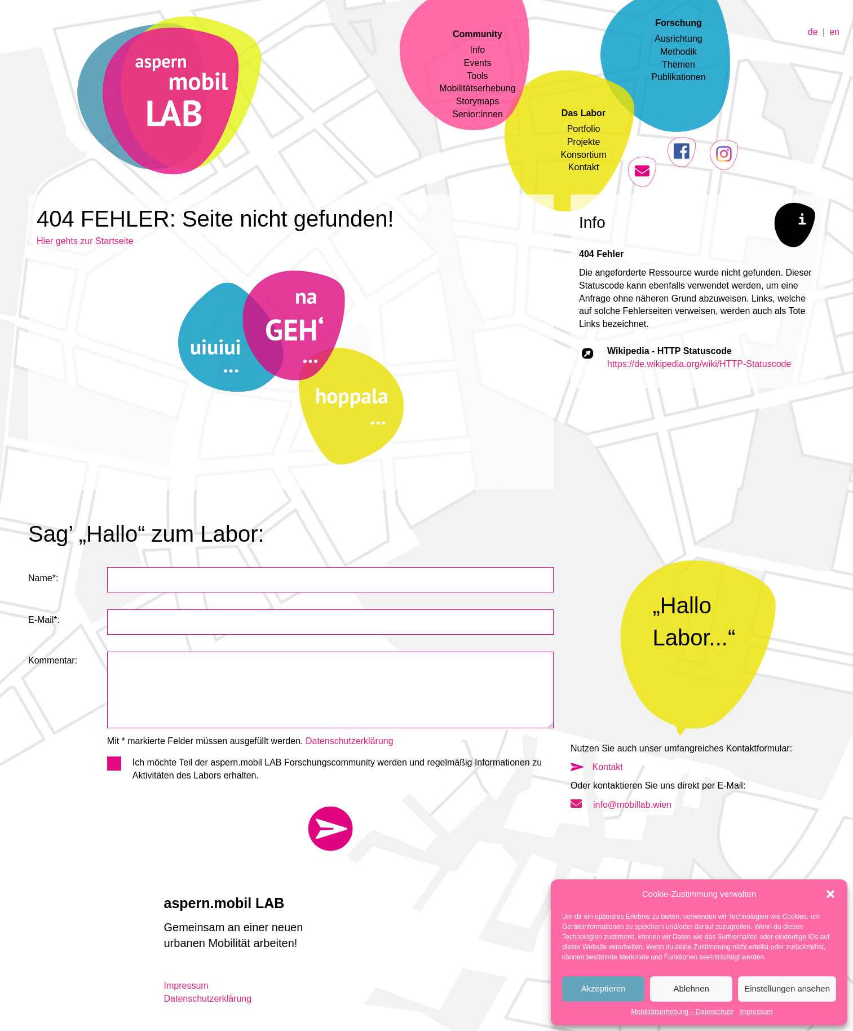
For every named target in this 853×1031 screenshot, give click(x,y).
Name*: (43, 578)
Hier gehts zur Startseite (85, 241)
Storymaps (477, 101)
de (813, 31)
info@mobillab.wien (621, 804)
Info (477, 50)
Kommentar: (52, 660)
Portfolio (583, 129)
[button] (830, 894)
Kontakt (583, 167)
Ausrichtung (678, 38)
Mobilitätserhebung (477, 88)
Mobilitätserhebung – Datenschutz (682, 1012)
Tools (477, 76)
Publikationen (678, 77)
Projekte (583, 142)
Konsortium (584, 155)
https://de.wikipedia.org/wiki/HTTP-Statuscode (699, 364)
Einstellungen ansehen (787, 988)
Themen (678, 64)
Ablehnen (691, 988)
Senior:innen (477, 114)
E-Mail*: (44, 620)
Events (477, 63)
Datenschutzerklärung (350, 741)
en (834, 31)
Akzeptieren (603, 988)
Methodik (678, 51)
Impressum (755, 1012)
